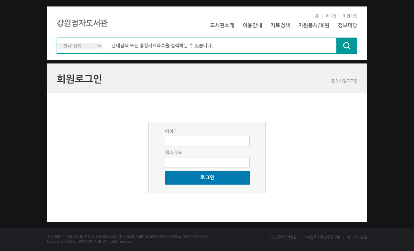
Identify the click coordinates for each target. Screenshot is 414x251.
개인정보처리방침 (283, 237)
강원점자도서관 (82, 23)
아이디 (171, 131)
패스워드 (173, 152)
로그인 (330, 16)
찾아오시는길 (357, 237)
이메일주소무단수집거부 (321, 237)
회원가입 (350, 16)
